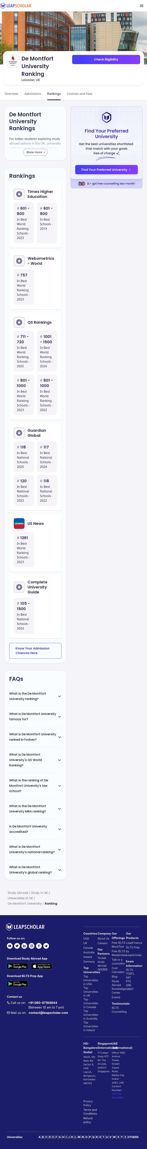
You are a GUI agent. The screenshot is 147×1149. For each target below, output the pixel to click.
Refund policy (87, 1120)
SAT (128, 977)
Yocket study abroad (102, 961)
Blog (115, 976)
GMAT (130, 989)
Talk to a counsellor (118, 961)
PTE (128, 981)
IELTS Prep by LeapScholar (133, 951)
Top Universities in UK (90, 991)
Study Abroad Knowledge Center (119, 986)
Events (116, 997)
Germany (89, 961)
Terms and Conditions (90, 1111)
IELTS (115, 1007)
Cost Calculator (118, 970)
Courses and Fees (79, 94)
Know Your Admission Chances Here (32, 650)
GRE (128, 985)
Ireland (87, 957)
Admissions (32, 94)
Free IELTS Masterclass (119, 953)
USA (86, 938)
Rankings (54, 94)
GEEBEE (103, 969)
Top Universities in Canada (90, 1003)
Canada (88, 947)
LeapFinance (133, 942)
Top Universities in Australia (90, 1014)
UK (85, 943)
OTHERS (133, 1137)
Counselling (119, 1011)
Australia (89, 952)
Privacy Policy (88, 1103)
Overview (11, 94)
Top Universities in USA (90, 980)
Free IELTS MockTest (118, 944)
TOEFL (130, 973)
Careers (103, 943)
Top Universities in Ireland (90, 1026)
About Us (103, 938)
